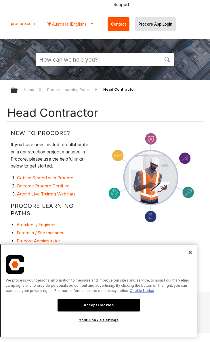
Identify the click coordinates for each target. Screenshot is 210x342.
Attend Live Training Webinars (46, 194)
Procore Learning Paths (69, 89)
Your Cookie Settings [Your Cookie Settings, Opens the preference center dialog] (99, 320)
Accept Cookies (99, 305)
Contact (118, 24)
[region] (98, 290)
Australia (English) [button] (68, 24)
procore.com (23, 23)
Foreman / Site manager (40, 232)
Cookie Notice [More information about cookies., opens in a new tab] (142, 290)
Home (29, 89)
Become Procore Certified (43, 186)
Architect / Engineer (36, 224)
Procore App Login (155, 24)
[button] (167, 59)
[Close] (190, 252)
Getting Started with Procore (45, 177)
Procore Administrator (38, 241)
